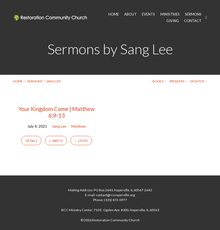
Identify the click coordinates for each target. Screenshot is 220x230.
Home (18, 81)
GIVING (172, 21)
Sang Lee (53, 81)
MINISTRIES (170, 14)
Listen (81, 141)
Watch (56, 141)
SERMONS (193, 14)
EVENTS (148, 14)
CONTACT (192, 21)
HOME (113, 14)
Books (159, 81)
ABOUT (130, 14)
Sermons (34, 81)
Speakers (178, 81)
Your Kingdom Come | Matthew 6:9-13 (56, 112)
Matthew (78, 126)
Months (198, 81)
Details (31, 140)
